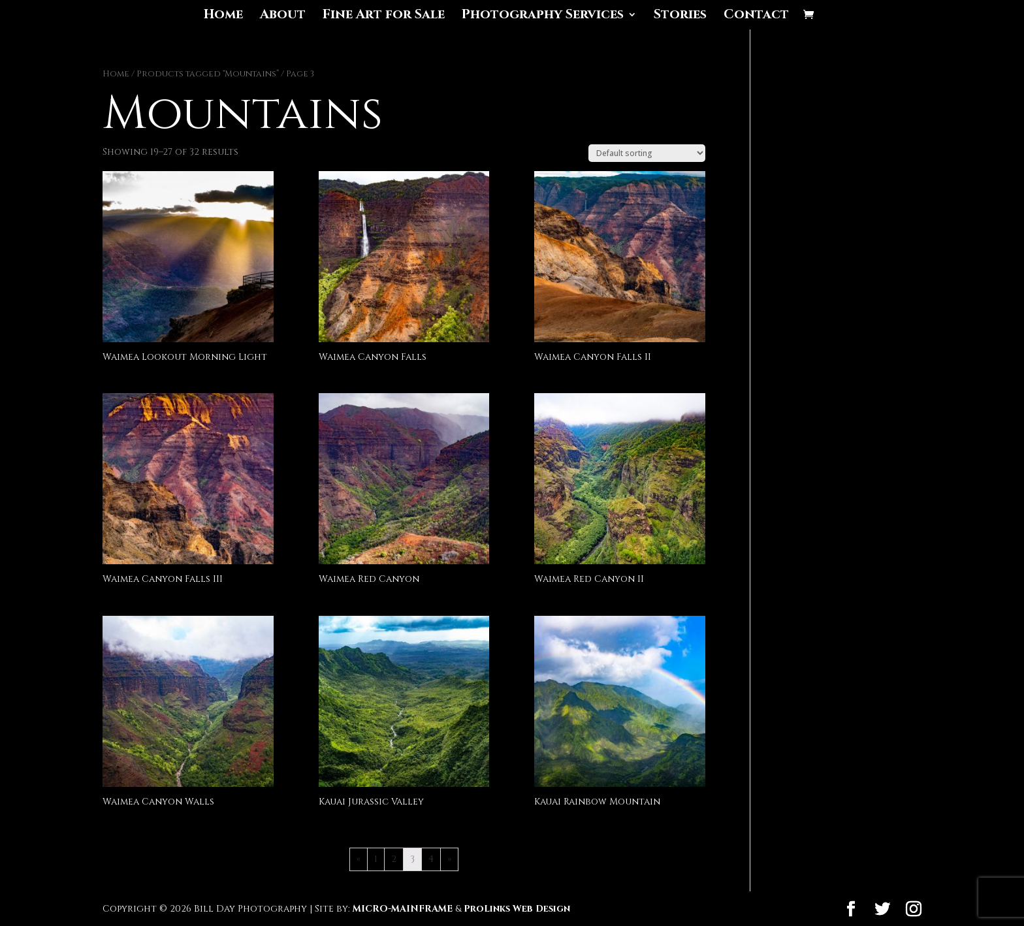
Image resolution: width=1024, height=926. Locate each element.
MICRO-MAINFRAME (403, 908)
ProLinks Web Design (517, 908)
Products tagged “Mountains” (207, 74)
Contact (756, 16)
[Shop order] (646, 153)
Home (223, 16)
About (283, 16)
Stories (680, 16)
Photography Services (543, 16)
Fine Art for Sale (384, 16)
